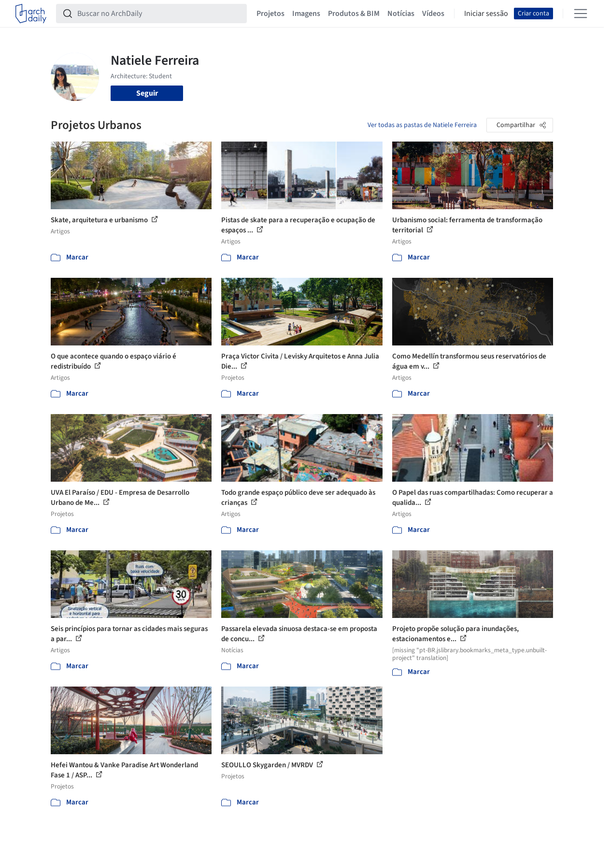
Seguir (147, 93)
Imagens (306, 13)
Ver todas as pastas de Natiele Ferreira (422, 125)
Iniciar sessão (486, 13)
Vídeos (433, 13)
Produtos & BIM (354, 13)
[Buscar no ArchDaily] (159, 13)
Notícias (400, 13)
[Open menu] (580, 13)
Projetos (270, 13)
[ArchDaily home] (30, 13)
